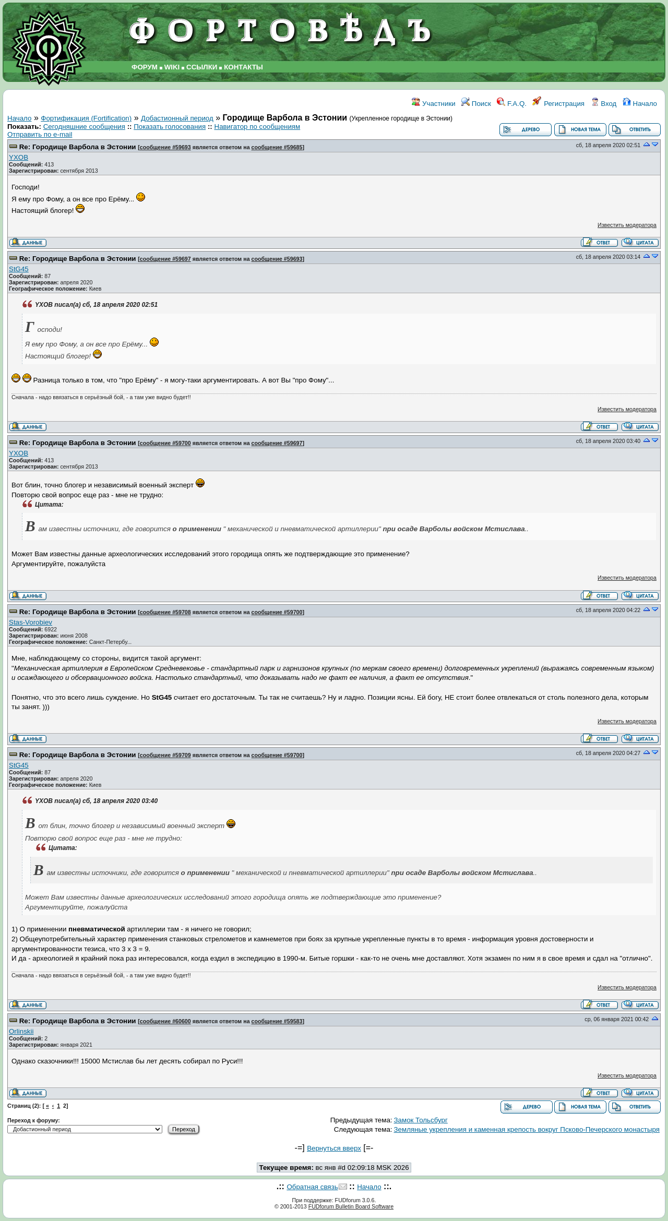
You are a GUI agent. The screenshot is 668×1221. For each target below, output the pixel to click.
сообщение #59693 (165, 147)
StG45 (19, 269)
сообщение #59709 (165, 755)
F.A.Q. (512, 103)
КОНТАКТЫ (243, 67)
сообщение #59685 (277, 147)
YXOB (18, 157)
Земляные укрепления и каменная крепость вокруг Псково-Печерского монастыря (527, 1129)
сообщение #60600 (165, 1021)
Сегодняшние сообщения (84, 126)
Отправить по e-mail (39, 134)
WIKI (172, 67)
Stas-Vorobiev (30, 622)
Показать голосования (170, 126)
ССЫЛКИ (201, 67)
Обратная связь (312, 1187)
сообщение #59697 (165, 259)
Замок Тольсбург (421, 1120)
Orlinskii (21, 1031)
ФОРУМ (145, 67)
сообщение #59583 (277, 1021)
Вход (604, 103)
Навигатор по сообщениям (257, 126)
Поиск (476, 103)
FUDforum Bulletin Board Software (350, 1206)
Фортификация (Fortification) (86, 118)
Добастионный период (177, 118)
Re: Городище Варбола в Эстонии (77, 147)
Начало (640, 103)
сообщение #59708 (165, 612)
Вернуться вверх (334, 1148)
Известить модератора (627, 225)
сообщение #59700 (165, 443)
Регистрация (558, 103)
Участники (433, 103)
